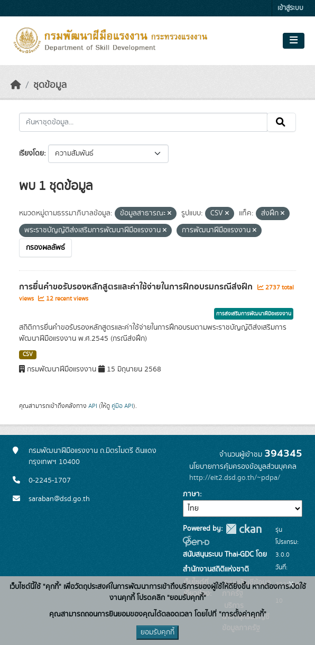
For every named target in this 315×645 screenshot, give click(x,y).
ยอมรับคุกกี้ (157, 632)
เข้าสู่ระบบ (290, 8)
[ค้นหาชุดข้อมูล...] (143, 122)
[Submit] (281, 122)
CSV (28, 354)
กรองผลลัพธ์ (45, 247)
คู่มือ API (122, 406)
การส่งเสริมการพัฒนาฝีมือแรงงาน (253, 313)
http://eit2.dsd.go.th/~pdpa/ (234, 478)
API (92, 406)
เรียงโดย (31, 153)
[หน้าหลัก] (16, 85)
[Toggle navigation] (293, 41)
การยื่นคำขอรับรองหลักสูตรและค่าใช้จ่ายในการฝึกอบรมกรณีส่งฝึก (137, 287)
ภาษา (191, 494)
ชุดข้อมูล (50, 85)
